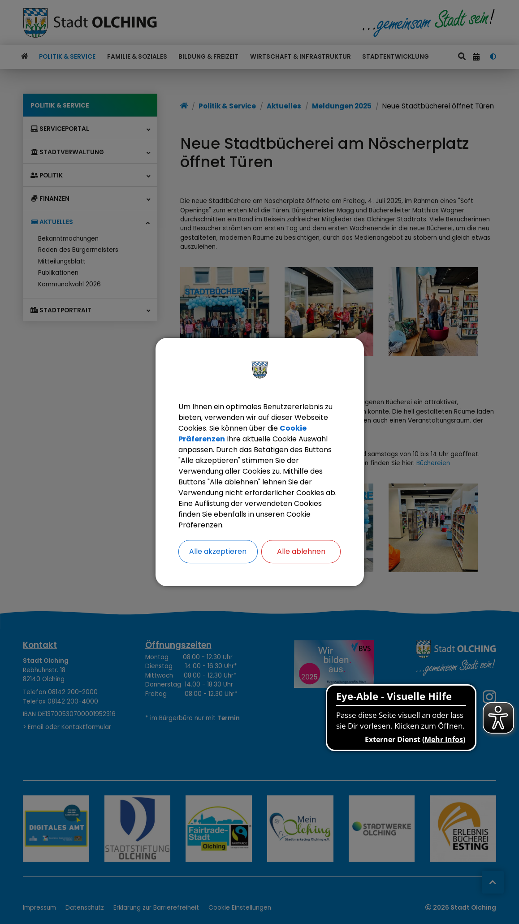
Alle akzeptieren (218, 551)
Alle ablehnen (301, 551)
